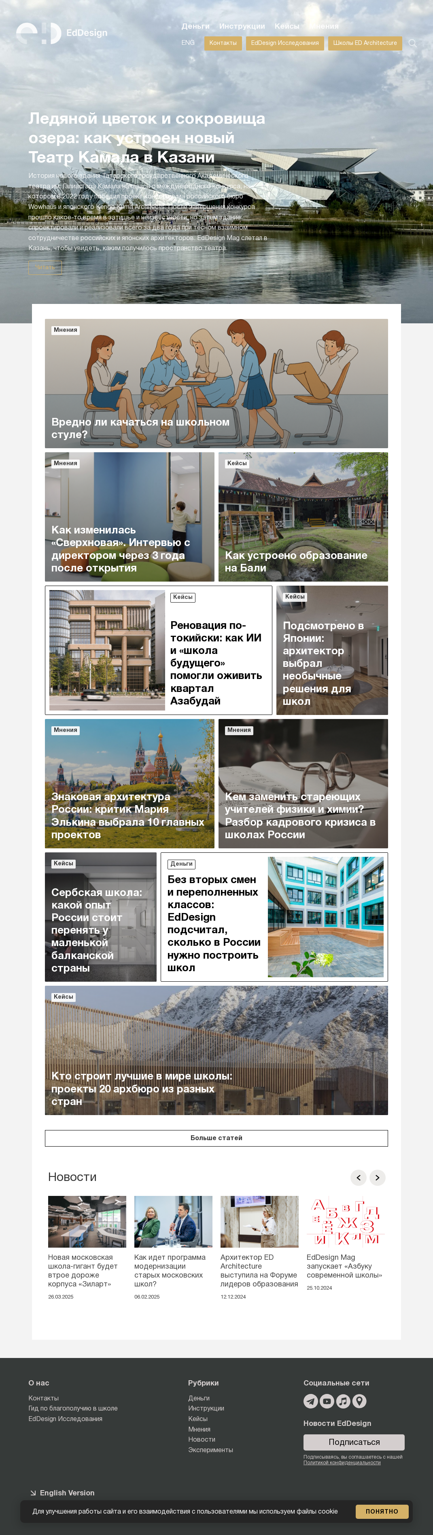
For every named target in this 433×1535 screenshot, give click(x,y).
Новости (201, 1440)
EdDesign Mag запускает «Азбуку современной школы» (344, 1267)
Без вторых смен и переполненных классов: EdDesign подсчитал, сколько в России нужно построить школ (214, 924)
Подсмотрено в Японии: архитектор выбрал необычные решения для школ (323, 664)
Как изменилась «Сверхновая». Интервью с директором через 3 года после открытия (120, 550)
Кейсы (287, 26)
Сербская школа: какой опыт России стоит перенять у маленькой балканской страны (96, 931)
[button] (358, 1178)
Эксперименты (210, 1450)
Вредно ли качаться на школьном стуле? (140, 429)
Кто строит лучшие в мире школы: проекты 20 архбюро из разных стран (141, 1089)
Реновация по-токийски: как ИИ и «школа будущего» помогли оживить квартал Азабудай (216, 663)
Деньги (195, 26)
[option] (87, 1251)
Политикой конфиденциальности (342, 1463)
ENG (188, 43)
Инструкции (242, 26)
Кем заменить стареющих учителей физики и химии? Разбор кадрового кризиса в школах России (300, 816)
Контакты (223, 43)
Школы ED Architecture (365, 43)
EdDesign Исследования (285, 43)
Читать (45, 267)
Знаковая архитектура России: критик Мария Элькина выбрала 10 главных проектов (127, 816)
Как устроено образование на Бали (296, 562)
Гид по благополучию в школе (73, 1409)
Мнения (324, 26)
